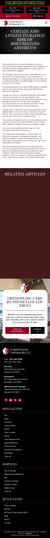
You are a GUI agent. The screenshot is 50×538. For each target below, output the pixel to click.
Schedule (38, 16)
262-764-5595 (13, 16)
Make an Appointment (17, 330)
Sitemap (29, 533)
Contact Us (37, 330)
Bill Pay (13, 8)
